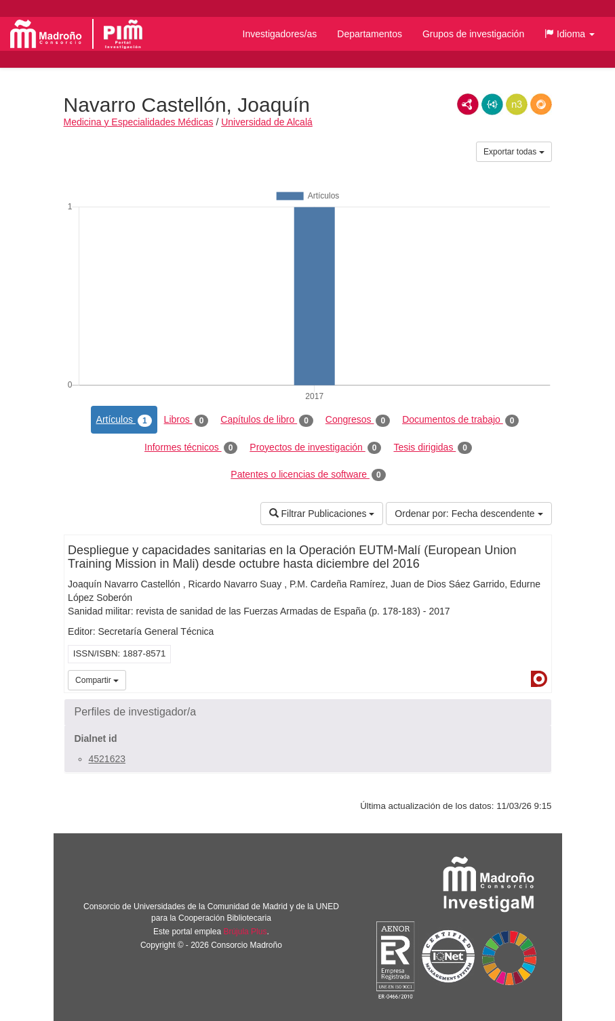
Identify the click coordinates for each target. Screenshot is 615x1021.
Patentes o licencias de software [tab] (308, 475)
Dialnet (539, 679)
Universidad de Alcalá (267, 122)
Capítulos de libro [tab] (266, 420)
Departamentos (369, 33)
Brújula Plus (244, 931)
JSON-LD (492, 104)
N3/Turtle (517, 104)
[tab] (307, 712)
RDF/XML (468, 104)
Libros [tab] (186, 420)
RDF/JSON (541, 104)
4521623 (107, 758)
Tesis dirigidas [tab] (432, 448)
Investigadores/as (280, 33)
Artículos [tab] (124, 420)
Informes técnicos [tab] (190, 448)
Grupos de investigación (473, 33)
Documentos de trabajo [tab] (460, 420)
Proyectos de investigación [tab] (315, 448)
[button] (569, 34)
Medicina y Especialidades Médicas (139, 122)
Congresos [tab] (357, 420)
